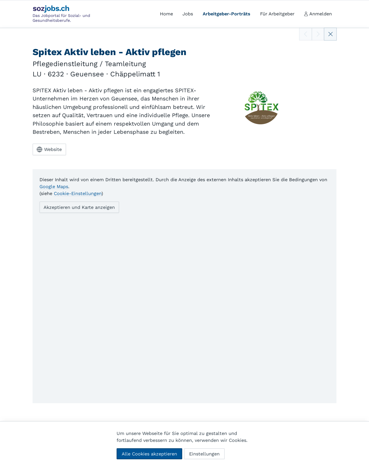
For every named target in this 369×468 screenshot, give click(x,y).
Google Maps (53, 186)
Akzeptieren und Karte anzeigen (79, 207)
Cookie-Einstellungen (77, 193)
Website (49, 149)
